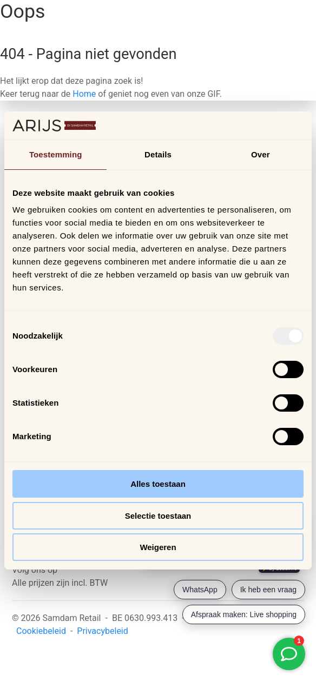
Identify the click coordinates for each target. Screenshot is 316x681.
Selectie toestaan (158, 515)
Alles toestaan (158, 483)
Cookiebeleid (41, 631)
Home (84, 94)
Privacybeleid (102, 631)
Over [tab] (260, 154)
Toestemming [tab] (55, 154)
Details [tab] (158, 154)
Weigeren (158, 547)
